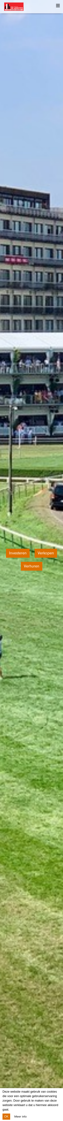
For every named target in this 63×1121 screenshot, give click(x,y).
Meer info (20, 1116)
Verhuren (31, 566)
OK (6, 1116)
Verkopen (46, 553)
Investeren (18, 553)
